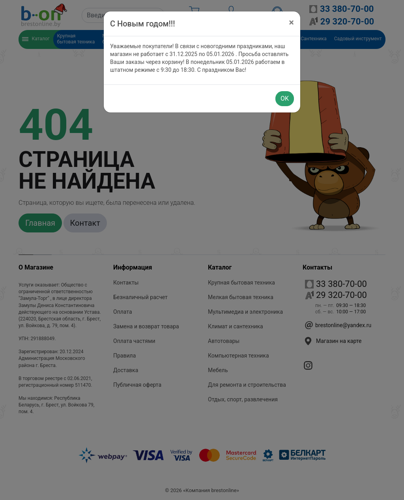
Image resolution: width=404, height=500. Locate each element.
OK (285, 98)
